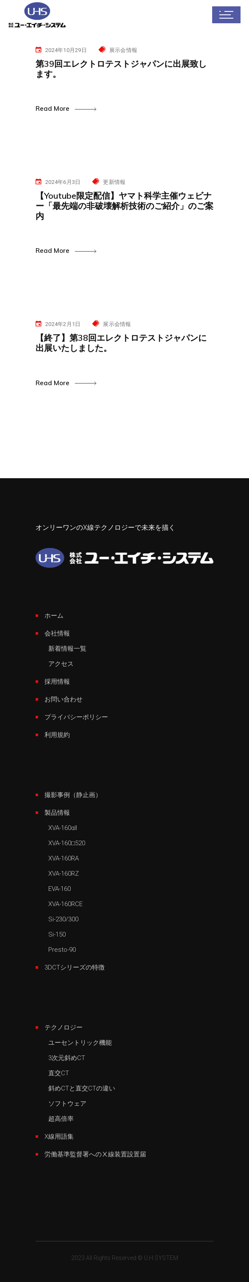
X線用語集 (59, 1136)
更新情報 (114, 182)
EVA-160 (59, 889)
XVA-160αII (62, 828)
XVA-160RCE (65, 904)
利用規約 (57, 735)
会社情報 (57, 633)
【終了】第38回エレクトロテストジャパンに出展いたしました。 (121, 342)
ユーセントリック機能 (80, 1042)
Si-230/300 (63, 919)
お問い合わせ (63, 699)
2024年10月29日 (66, 50)
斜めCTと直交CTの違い (81, 1088)
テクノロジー (63, 1027)
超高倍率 (61, 1119)
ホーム (54, 615)
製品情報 (57, 812)
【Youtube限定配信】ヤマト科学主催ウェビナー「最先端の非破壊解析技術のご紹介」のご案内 (124, 205)
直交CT (58, 1073)
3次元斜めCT (66, 1058)
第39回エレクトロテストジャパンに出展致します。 (121, 68)
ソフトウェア (67, 1103)
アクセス (61, 664)
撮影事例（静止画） (73, 795)
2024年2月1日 (62, 324)
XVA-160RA (63, 858)
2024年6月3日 (62, 182)
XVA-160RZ (63, 873)
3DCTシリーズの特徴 (74, 967)
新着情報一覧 (67, 648)
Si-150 (57, 934)
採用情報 (57, 681)
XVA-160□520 (66, 843)
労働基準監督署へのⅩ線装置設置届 (95, 1154)
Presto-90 (62, 949)
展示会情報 (123, 50)
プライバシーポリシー (76, 717)
